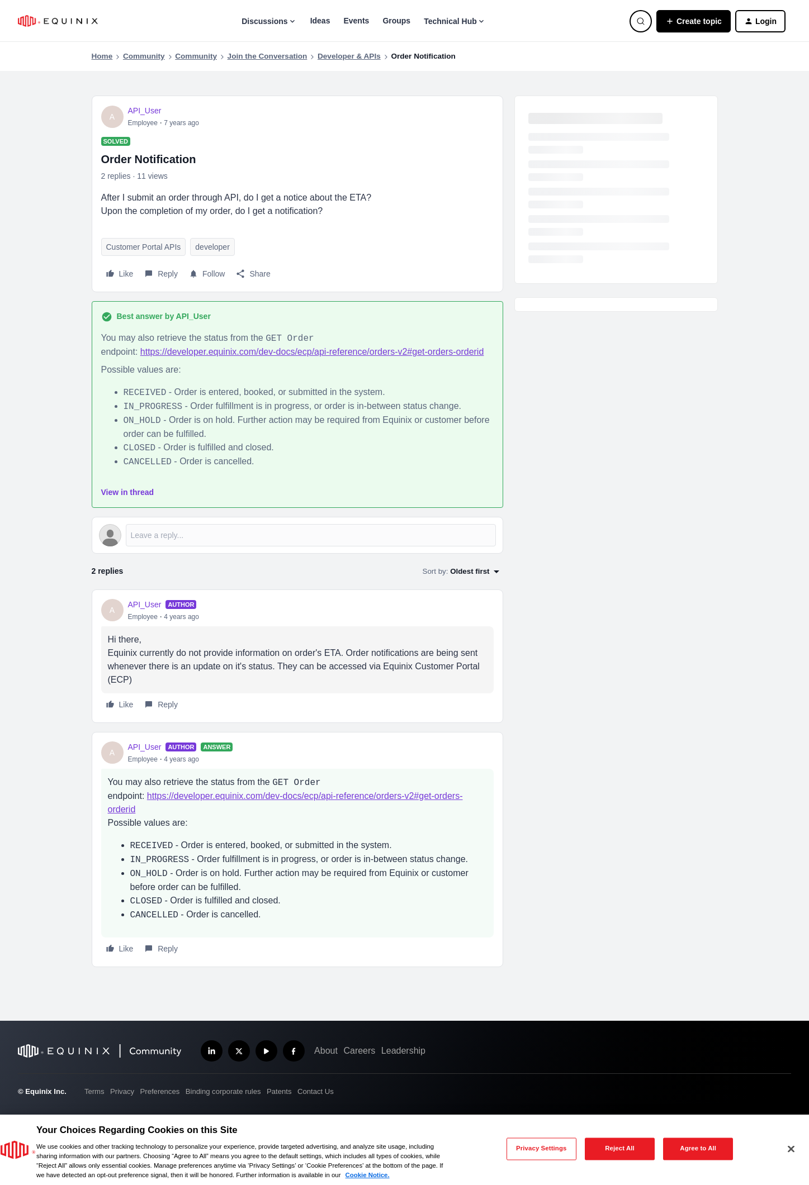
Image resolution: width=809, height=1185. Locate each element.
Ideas (320, 20)
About (326, 1050)
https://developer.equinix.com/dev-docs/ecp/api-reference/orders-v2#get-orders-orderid (312, 351)
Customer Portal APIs (143, 246)
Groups (396, 20)
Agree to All (698, 1148)
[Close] (791, 1148)
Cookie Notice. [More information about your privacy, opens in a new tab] (368, 1175)
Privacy (122, 1091)
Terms (94, 1091)
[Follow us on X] (239, 1051)
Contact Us (315, 1091)
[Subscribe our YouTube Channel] (266, 1051)
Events (356, 20)
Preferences (160, 1091)
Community (144, 56)
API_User (145, 110)
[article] (297, 656)
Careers (359, 1050)
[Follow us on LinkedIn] (212, 1051)
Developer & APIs (349, 56)
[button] (693, 21)
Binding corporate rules (223, 1091)
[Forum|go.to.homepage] (58, 21)
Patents (279, 1091)
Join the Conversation (267, 56)
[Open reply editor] (297, 535)
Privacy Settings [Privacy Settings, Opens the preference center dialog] (541, 1148)
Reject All (620, 1148)
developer (212, 246)
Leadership (403, 1050)
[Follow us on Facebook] (294, 1051)
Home (102, 56)
